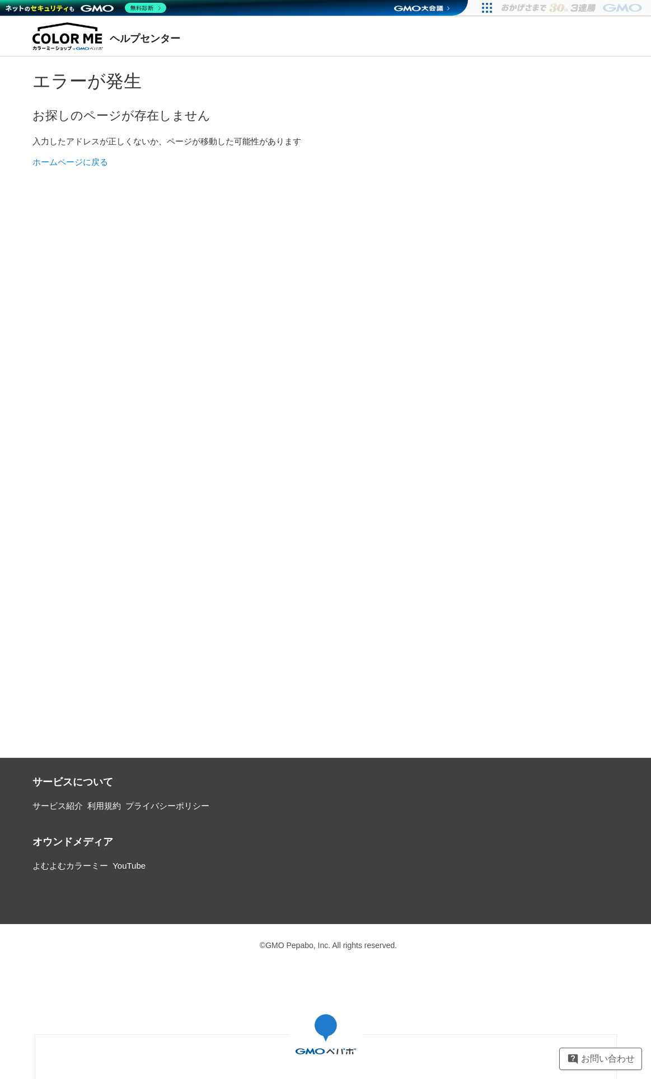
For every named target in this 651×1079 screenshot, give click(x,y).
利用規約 (104, 806)
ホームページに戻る (70, 162)
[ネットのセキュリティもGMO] (86, 8)
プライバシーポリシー (167, 806)
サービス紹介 (57, 806)
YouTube (129, 865)
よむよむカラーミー (70, 865)
